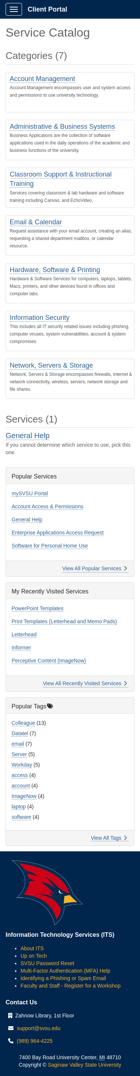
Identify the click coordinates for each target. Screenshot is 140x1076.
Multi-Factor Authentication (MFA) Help (65, 971)
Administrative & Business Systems (62, 126)
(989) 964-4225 (35, 1041)
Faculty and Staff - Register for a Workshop (71, 986)
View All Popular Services (94, 568)
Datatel (20, 733)
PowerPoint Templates (37, 608)
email (18, 744)
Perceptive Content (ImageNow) (49, 661)
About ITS (32, 948)
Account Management (42, 78)
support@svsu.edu (38, 1028)
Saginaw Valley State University (83, 1065)
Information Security (39, 317)
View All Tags (109, 838)
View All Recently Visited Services (85, 683)
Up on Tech (34, 956)
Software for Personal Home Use (50, 546)
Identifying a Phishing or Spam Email (63, 978)
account (21, 786)
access (20, 775)
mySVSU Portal (30, 493)
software (21, 817)
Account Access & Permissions (47, 506)
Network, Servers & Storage (51, 365)
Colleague (23, 723)
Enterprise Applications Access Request (58, 533)
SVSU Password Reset (47, 963)
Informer (21, 648)
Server (19, 754)
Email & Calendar (36, 222)
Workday (22, 765)
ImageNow (24, 796)
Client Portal (47, 9)
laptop (19, 807)
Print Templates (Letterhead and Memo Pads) (64, 621)
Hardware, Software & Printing (55, 270)
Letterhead (24, 634)
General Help (28, 435)
